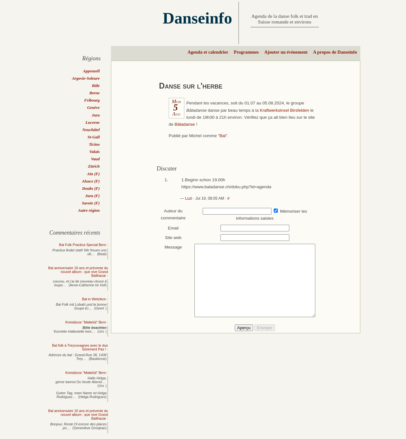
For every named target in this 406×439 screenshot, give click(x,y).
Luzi (188, 198)
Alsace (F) (91, 181)
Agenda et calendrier (207, 52)
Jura (96, 115)
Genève (93, 107)
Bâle (96, 85)
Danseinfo (197, 18)
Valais (94, 151)
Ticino (94, 144)
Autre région (89, 210)
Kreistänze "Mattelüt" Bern (85, 322)
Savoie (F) (91, 203)
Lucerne (93, 122)
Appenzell (91, 71)
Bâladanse (185, 124)
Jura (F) (92, 195)
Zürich (94, 166)
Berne (94, 92)
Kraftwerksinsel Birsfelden (284, 110)
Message (170, 247)
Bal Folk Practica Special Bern (82, 245)
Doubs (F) (91, 188)
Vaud (95, 158)
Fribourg (92, 100)
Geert (99, 308)
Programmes (246, 52)
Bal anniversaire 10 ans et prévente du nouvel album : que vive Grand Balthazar (78, 271)
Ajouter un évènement (285, 52)
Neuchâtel (91, 129)
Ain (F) (93, 173)
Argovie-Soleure (86, 78)
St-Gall (94, 137)
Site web (170, 237)
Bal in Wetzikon (94, 299)
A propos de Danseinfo (335, 52)
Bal (222, 135)
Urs (101, 331)
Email (170, 228)
